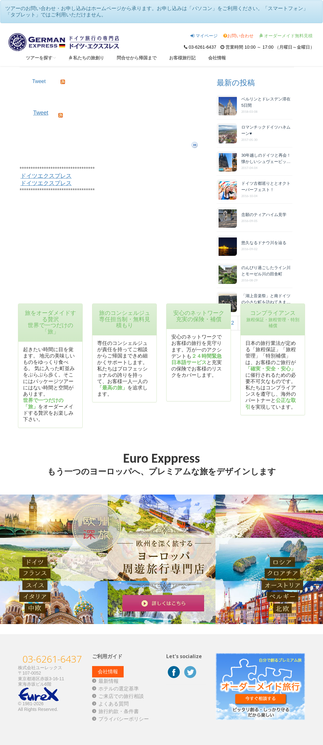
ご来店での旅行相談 (121, 696)
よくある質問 (113, 703)
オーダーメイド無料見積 (286, 35)
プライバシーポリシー (123, 719)
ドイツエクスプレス (46, 176)
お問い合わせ (238, 35)
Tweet (40, 113)
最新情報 (108, 681)
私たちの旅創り (86, 57)
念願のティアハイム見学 (263, 214)
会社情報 (217, 57)
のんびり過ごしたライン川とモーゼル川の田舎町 (266, 270)
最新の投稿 (236, 82)
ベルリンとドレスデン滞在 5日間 (266, 102)
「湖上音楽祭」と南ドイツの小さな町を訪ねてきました (266, 299)
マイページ (204, 35)
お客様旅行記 (182, 57)
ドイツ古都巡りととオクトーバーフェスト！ (266, 186)
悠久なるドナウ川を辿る (263, 242)
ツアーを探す (41, 57)
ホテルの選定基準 (118, 688)
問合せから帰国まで (136, 57)
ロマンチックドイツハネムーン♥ (266, 130)
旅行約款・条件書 (118, 711)
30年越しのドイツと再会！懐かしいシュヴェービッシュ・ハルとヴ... (266, 159)
